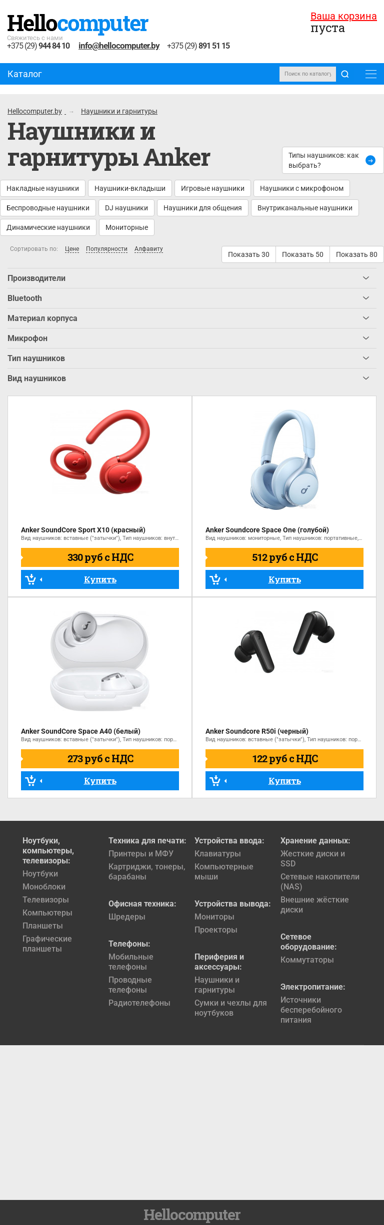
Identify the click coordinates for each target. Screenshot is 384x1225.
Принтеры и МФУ (141, 853)
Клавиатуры (217, 853)
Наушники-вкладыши (130, 188)
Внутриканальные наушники (305, 208)
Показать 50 (303, 254)
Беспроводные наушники (48, 208)
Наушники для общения (203, 208)
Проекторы (216, 930)
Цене (72, 249)
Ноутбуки (40, 873)
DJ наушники (126, 208)
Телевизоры (45, 899)
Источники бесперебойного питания (311, 1010)
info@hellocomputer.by (119, 46)
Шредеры (127, 917)
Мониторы (214, 917)
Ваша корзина (343, 16)
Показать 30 (249, 254)
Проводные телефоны (130, 985)
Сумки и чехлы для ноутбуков (230, 1008)
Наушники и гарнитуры (217, 985)
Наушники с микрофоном (302, 188)
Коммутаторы (307, 960)
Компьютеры (47, 912)
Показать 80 (357, 254)
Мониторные (127, 227)
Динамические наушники (48, 227)
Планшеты (42, 926)
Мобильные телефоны (131, 962)
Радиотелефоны (139, 1003)
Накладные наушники (42, 188)
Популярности (107, 249)
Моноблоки (44, 886)
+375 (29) (38, 46)
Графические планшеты (47, 944)
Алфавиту (148, 249)
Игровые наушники (212, 188)
